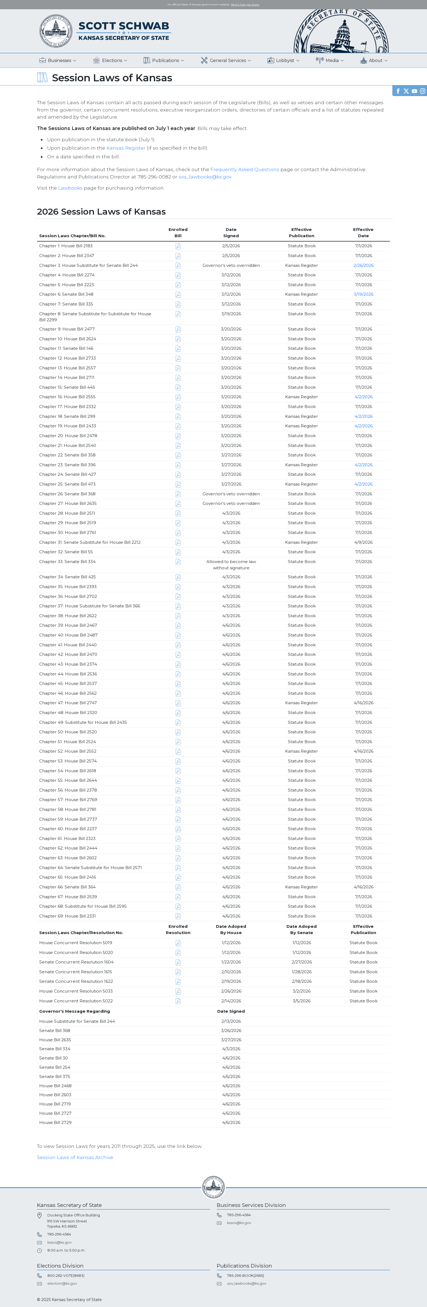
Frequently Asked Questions (245, 169)
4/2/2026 (364, 396)
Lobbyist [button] (280, 60)
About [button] (371, 60)
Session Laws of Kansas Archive (75, 1157)
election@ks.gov (62, 1283)
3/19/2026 (363, 294)
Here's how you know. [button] (245, 4)
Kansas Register (125, 148)
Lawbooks (70, 188)
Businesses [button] (55, 60)
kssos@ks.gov (59, 1242)
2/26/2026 (363, 265)
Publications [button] (161, 60)
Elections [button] (107, 60)
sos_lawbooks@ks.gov (205, 177)
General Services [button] (223, 60)
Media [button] (327, 60)
